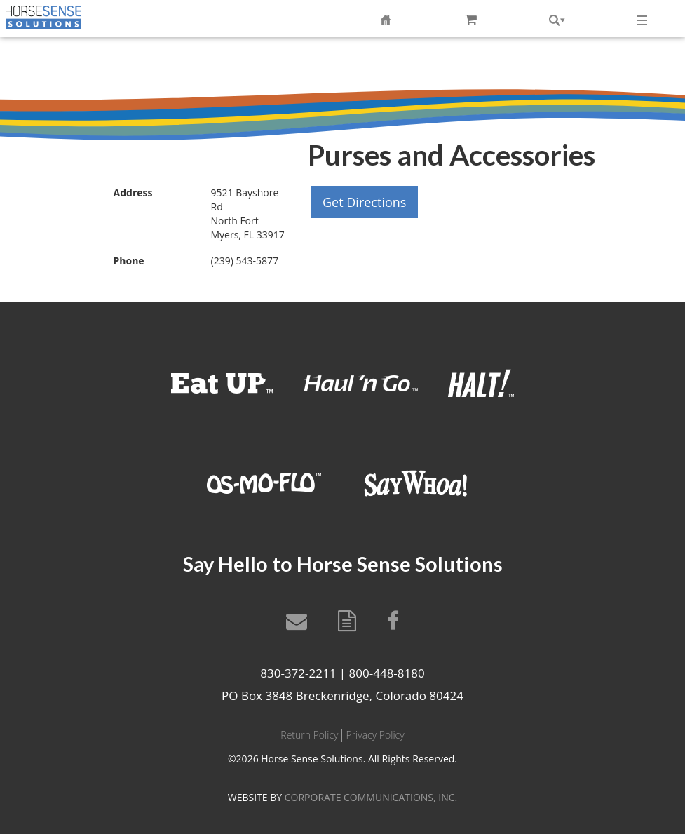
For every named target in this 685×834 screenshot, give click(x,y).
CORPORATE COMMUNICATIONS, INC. (371, 797)
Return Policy (309, 734)
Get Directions (364, 202)
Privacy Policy (375, 734)
